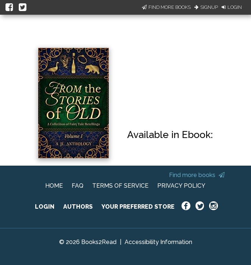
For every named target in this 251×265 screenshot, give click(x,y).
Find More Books (166, 7)
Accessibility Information (158, 242)
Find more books (197, 175)
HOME (54, 185)
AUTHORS (78, 206)
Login (232, 7)
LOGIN (44, 206)
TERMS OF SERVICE (120, 185)
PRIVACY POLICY (181, 185)
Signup (206, 7)
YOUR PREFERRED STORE (138, 206)
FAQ (77, 185)
